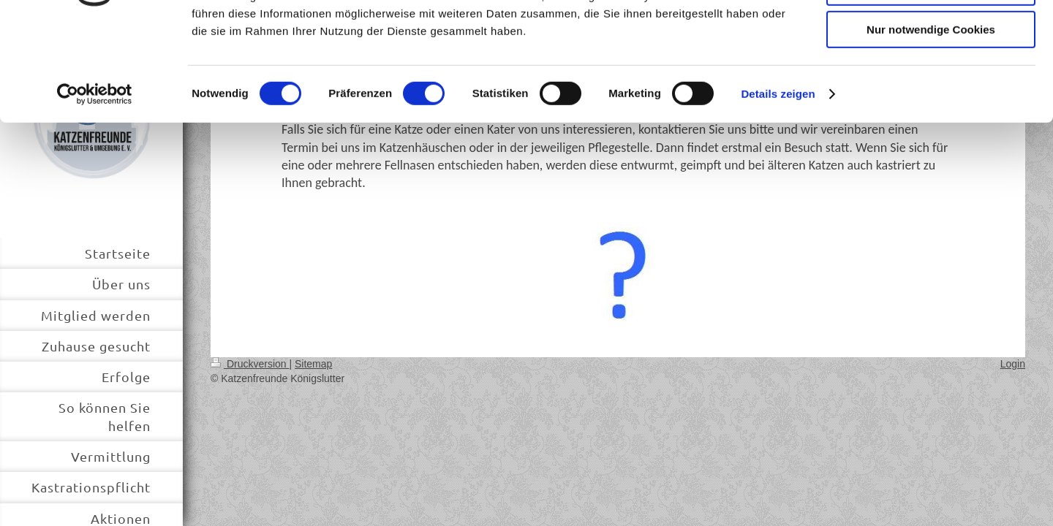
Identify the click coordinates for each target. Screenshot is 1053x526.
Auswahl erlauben (931, 79)
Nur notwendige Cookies (931, 121)
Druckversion (250, 364)
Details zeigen (778, 186)
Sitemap (313, 364)
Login (1012, 364)
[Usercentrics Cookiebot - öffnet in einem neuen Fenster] (95, 186)
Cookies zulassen (931, 36)
